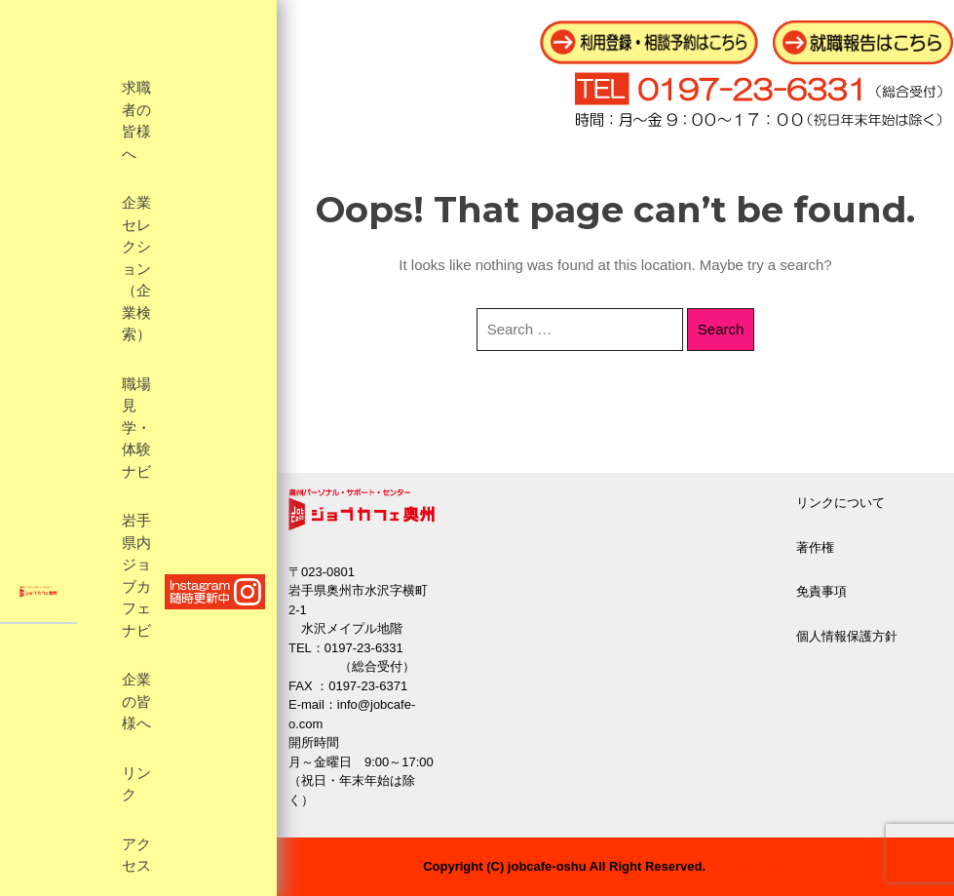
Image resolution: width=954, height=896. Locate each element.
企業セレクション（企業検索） (136, 268)
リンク (136, 784)
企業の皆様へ (136, 701)
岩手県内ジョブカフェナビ (136, 576)
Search (721, 329)
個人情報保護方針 (846, 636)
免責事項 (821, 591)
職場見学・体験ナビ (136, 428)
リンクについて (840, 502)
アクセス (136, 856)
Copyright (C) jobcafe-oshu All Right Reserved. (564, 866)
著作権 (815, 547)
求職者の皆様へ (136, 121)
